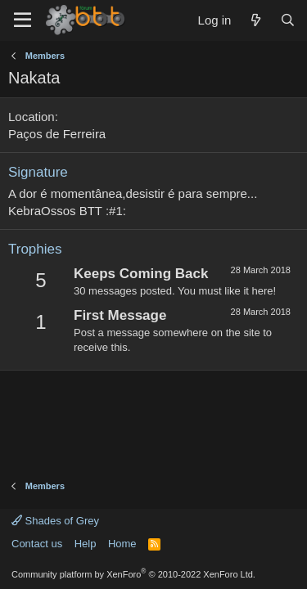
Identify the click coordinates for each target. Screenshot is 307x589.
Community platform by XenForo (133, 574)
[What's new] (255, 20)
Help (85, 543)
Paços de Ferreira (57, 134)
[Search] (288, 20)
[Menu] (22, 20)
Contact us (36, 543)
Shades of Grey (55, 521)
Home (122, 543)
